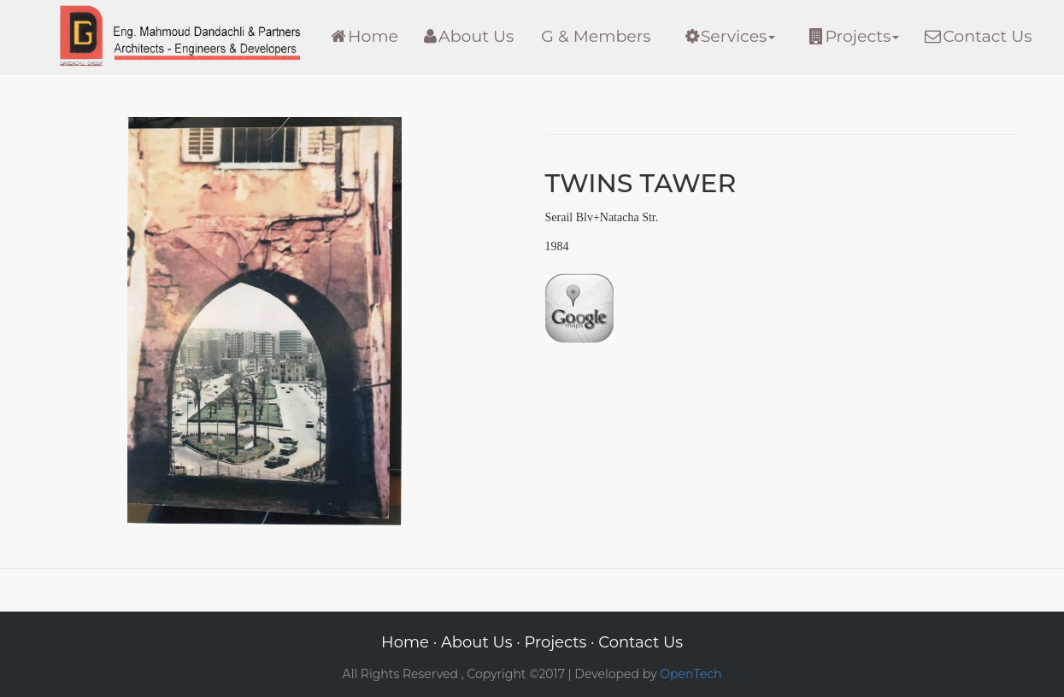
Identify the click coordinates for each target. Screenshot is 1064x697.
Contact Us (978, 36)
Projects (854, 36)
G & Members (595, 36)
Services (730, 36)
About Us (469, 36)
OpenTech (690, 674)
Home (364, 36)
